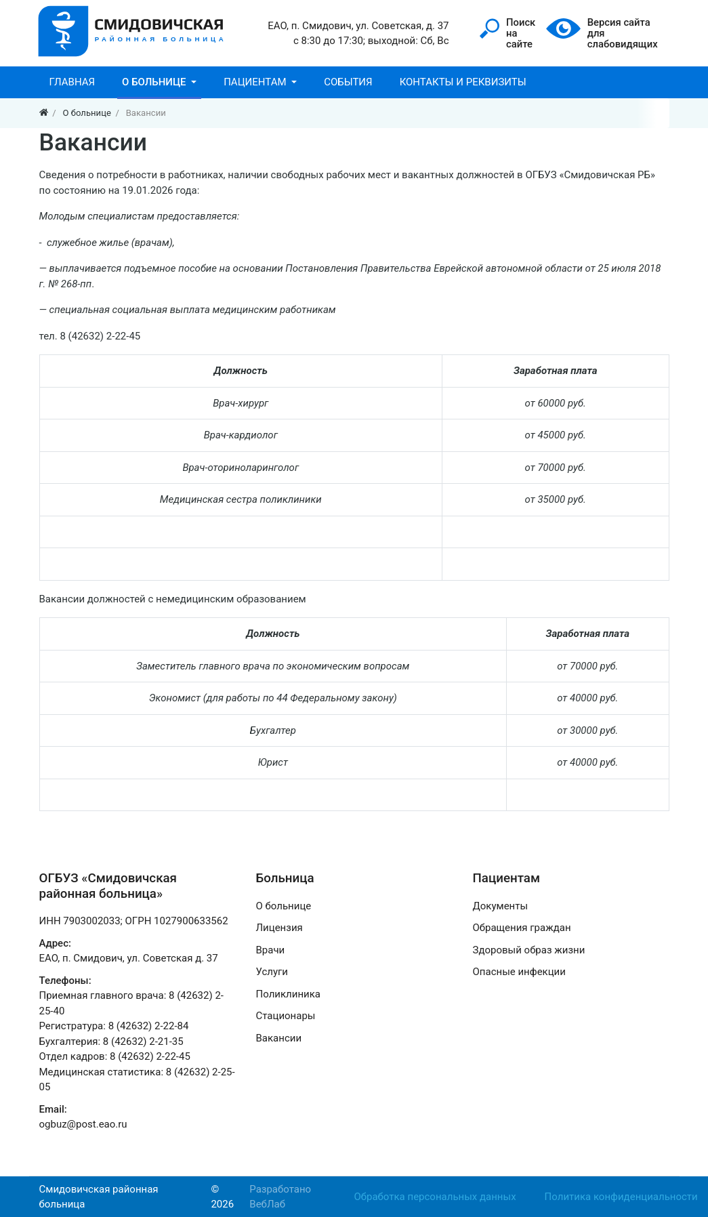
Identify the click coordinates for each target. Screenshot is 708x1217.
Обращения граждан (522, 928)
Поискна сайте (508, 33)
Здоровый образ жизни (529, 950)
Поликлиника (288, 994)
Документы (500, 906)
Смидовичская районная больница (99, 1197)
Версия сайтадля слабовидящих (602, 33)
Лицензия (279, 928)
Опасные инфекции (519, 972)
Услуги (272, 972)
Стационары (286, 1016)
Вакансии (279, 1038)
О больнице (284, 906)
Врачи (270, 950)
